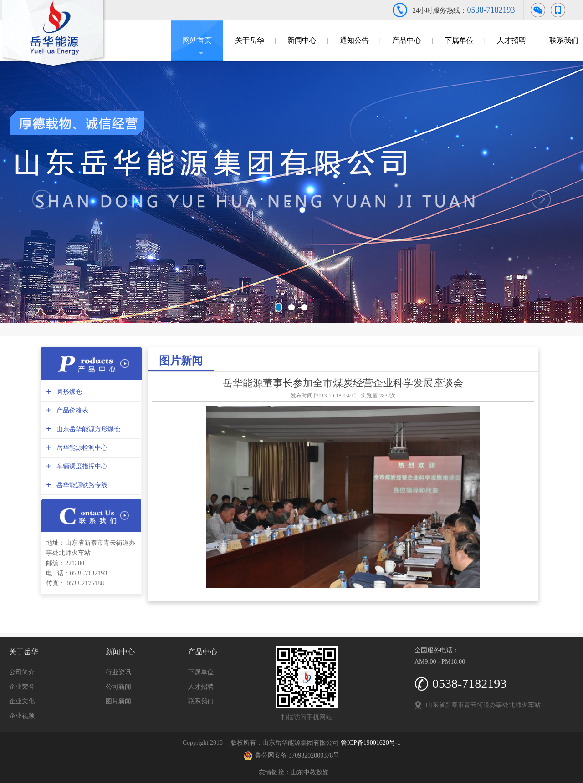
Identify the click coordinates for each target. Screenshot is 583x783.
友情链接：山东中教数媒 (291, 772)
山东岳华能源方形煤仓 (87, 429)
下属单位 (459, 40)
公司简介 (22, 672)
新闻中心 (302, 40)
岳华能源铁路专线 (80, 485)
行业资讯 (118, 672)
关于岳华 (249, 40)
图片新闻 (181, 360)
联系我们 (201, 701)
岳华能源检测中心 (80, 447)
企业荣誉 (22, 686)
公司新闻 (118, 686)
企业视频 (22, 715)
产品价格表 (71, 410)
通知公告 (354, 40)
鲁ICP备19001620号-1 (370, 742)
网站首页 (197, 40)
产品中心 (406, 40)
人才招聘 (511, 40)
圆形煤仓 (68, 391)
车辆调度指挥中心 (80, 466)
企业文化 (22, 701)
